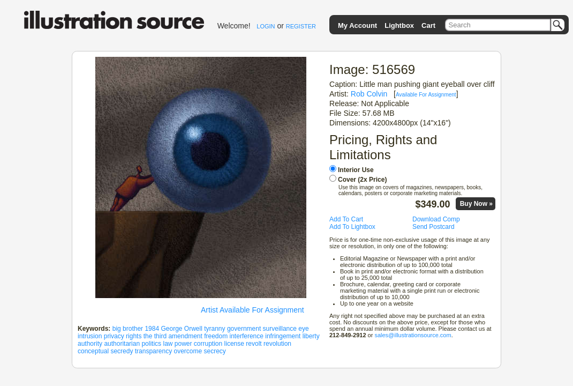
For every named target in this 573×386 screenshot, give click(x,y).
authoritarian (122, 343)
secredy (121, 351)
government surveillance (262, 328)
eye (303, 328)
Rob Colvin (369, 94)
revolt (253, 343)
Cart (428, 25)
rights (133, 336)
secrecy (215, 351)
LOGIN (266, 26)
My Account (357, 25)
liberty (311, 336)
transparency (153, 351)
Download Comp (436, 219)
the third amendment (173, 336)
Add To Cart (346, 219)
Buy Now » (476, 203)
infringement (282, 336)
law (167, 343)
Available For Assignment (426, 95)
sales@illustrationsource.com (412, 335)
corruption (208, 343)
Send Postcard (433, 227)
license (234, 343)
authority (90, 343)
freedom (216, 336)
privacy (114, 336)
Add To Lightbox (352, 227)
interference (246, 336)
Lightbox (399, 25)
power (183, 343)
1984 (152, 328)
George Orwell (181, 328)
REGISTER (301, 26)
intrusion (90, 336)
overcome (188, 351)
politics (151, 343)
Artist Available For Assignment (252, 310)
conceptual (93, 351)
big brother (127, 328)
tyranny (214, 328)
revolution (277, 343)
